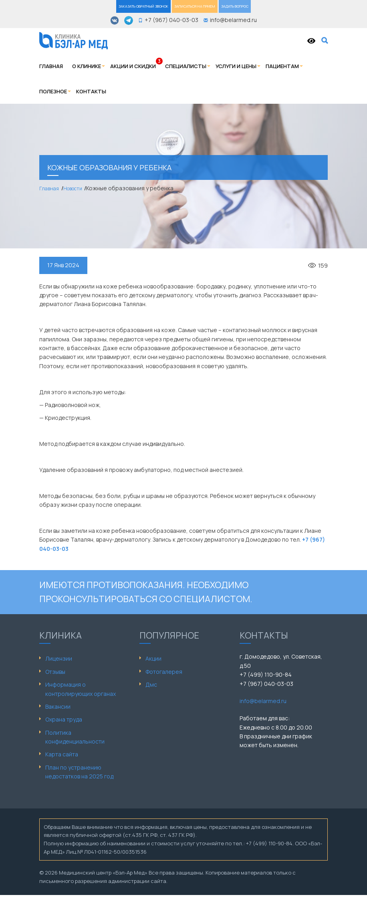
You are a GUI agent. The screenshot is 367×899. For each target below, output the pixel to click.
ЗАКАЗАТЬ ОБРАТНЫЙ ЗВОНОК (143, 6)
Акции (153, 658)
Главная (51, 66)
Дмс (151, 684)
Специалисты (185, 66)
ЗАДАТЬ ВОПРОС (234, 6)
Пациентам (282, 66)
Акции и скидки (133, 66)
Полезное (53, 91)
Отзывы (55, 671)
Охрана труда (63, 719)
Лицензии (58, 658)
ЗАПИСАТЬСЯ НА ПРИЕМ (194, 6)
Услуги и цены (236, 66)
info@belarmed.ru (263, 701)
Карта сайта (61, 754)
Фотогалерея (163, 671)
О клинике (86, 66)
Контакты (91, 91)
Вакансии (58, 706)
